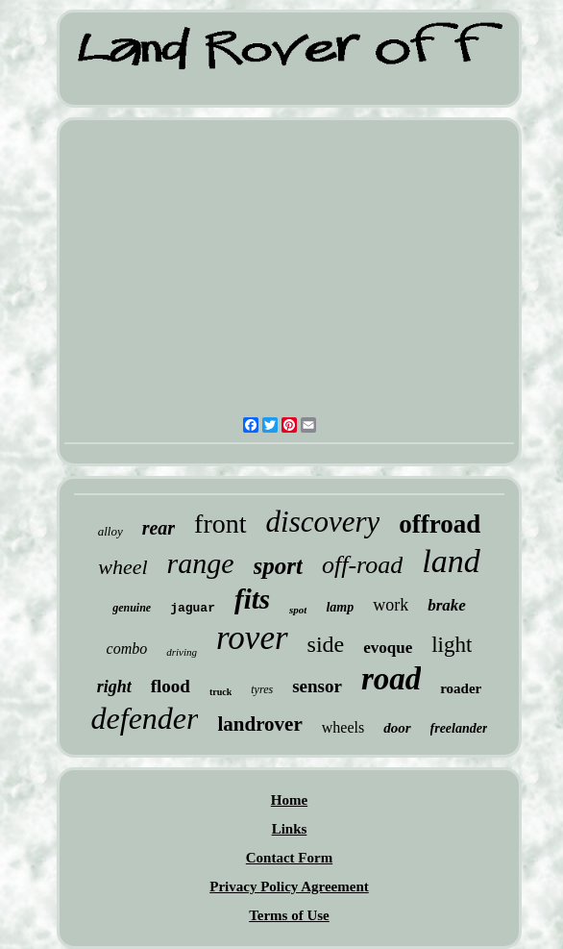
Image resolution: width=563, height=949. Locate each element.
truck (220, 692)
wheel (122, 567)
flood (170, 686)
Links (289, 829)
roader (460, 688)
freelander (459, 728)
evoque (387, 647)
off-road (362, 565)
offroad (439, 524)
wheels (343, 727)
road (391, 679)
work (390, 604)
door (396, 728)
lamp (340, 607)
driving (181, 652)
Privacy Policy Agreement (289, 886)
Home (289, 800)
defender (145, 718)
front (220, 523)
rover (252, 638)
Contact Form (289, 857)
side (326, 644)
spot (297, 609)
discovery (323, 521)
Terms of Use (289, 915)
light (451, 645)
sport (278, 566)
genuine (131, 607)
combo (127, 648)
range (200, 563)
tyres (262, 689)
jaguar (192, 608)
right (114, 686)
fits (252, 599)
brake (447, 605)
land (450, 561)
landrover (259, 724)
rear (158, 527)
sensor (317, 686)
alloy (110, 531)
